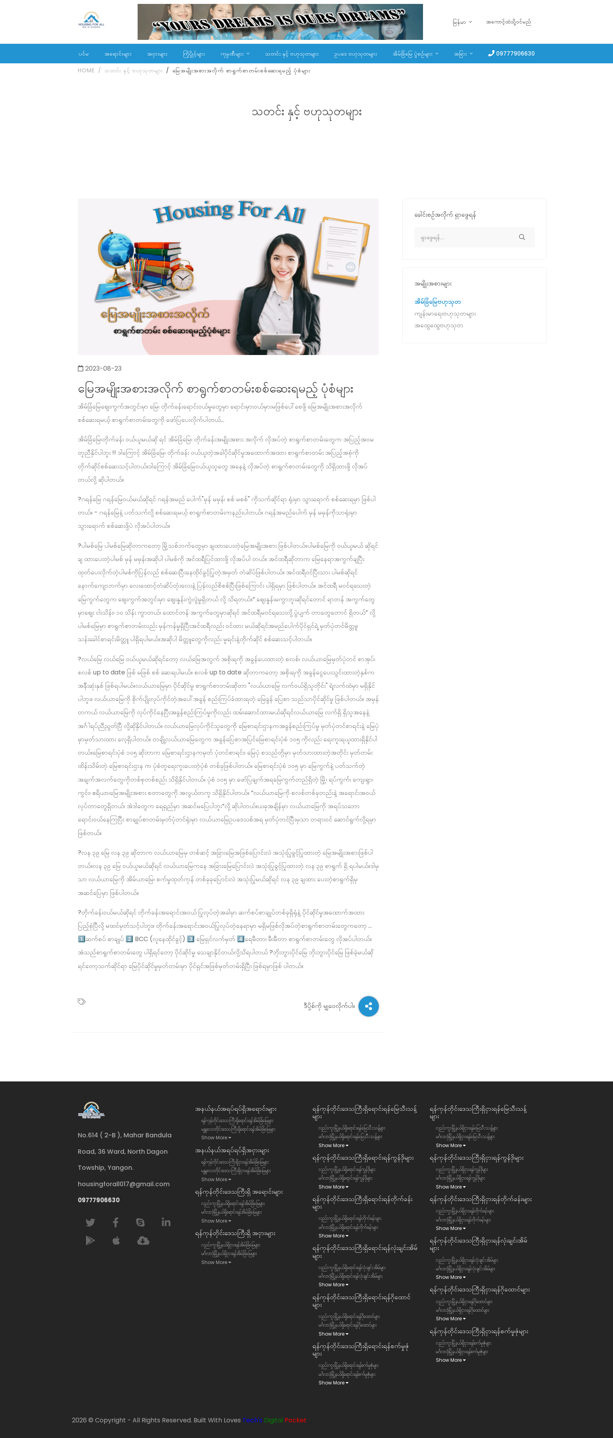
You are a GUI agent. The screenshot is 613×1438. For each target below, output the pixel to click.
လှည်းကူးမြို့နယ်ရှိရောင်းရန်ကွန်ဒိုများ (347, 1169)
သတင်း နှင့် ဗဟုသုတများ (292, 53)
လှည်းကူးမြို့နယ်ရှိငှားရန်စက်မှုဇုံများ (463, 1342)
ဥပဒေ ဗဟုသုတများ (355, 53)
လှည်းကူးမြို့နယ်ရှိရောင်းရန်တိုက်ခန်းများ (350, 1218)
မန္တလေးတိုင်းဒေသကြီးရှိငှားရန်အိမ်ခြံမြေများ (236, 1170)
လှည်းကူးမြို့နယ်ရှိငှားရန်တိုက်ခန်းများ (465, 1210)
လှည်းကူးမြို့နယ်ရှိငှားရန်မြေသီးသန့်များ (467, 1127)
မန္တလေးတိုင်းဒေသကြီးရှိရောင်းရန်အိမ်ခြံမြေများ (238, 1129)
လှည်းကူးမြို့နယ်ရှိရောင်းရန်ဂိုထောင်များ (349, 1316)
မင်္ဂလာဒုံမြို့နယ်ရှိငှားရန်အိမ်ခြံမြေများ (229, 1253)
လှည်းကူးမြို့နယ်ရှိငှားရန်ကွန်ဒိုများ (462, 1169)
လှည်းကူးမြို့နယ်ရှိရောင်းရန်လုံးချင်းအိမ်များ (352, 1267)
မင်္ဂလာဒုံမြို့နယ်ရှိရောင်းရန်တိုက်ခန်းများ (348, 1227)
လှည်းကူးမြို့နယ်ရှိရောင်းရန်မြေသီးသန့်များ (352, 1127)
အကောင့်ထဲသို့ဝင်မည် (508, 21)
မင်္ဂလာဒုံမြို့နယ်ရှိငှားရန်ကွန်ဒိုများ (460, 1177)
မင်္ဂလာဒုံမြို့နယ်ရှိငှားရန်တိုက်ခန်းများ (463, 1219)
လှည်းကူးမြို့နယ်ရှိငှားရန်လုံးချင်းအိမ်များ (467, 1260)
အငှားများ (157, 53)
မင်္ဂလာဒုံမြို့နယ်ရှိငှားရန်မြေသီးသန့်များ (465, 1136)
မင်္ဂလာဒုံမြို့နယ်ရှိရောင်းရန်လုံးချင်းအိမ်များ (351, 1276)
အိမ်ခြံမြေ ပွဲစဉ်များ (413, 53)
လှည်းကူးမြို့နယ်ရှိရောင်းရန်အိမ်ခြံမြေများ (233, 1203)
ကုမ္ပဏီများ (232, 53)
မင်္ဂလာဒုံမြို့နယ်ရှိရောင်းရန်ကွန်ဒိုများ (346, 1177)
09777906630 (515, 53)
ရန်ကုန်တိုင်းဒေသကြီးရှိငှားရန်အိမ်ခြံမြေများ (235, 1161)
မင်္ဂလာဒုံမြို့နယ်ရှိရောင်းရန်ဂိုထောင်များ (348, 1324)
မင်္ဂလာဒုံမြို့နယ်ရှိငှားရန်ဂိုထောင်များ (462, 1310)
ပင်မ (84, 53)
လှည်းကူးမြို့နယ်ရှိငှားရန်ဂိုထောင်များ (464, 1301)
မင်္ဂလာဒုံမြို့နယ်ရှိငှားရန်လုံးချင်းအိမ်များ (465, 1268)
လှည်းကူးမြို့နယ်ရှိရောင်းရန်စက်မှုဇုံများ (349, 1365)
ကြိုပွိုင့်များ (194, 53)
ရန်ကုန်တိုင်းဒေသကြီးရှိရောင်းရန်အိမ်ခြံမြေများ (237, 1120)
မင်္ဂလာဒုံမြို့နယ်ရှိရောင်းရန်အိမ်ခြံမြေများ (231, 1211)
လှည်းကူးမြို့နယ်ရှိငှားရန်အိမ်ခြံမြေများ (230, 1244)
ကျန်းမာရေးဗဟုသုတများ (445, 315)
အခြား (461, 53)
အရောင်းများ (117, 53)
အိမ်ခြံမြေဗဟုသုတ (437, 303)
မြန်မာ (460, 22)
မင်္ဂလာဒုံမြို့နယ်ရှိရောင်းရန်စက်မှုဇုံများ (347, 1374)
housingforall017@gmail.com (124, 1184)
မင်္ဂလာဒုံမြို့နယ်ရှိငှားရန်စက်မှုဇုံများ (462, 1351)
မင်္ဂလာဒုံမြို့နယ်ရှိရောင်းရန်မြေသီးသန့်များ (350, 1136)
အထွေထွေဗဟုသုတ (438, 326)
